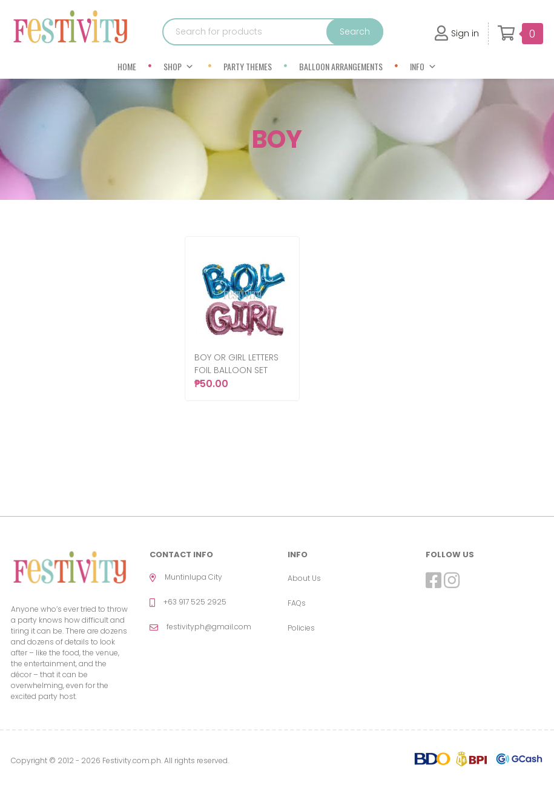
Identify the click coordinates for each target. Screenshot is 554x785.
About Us (304, 578)
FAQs (297, 603)
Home (126, 66)
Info (423, 66)
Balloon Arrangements (341, 66)
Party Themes (247, 66)
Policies (301, 628)
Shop (178, 66)
